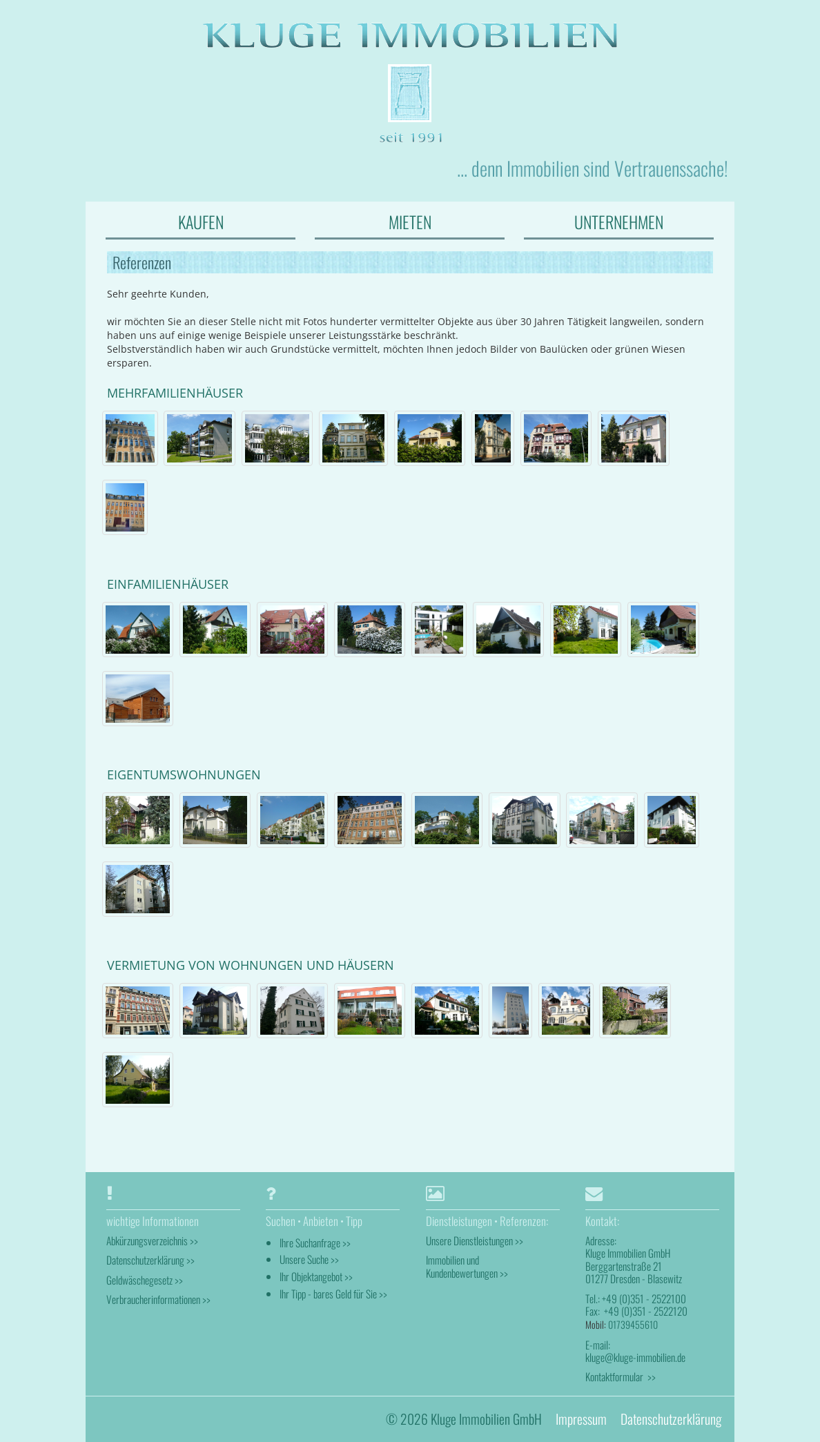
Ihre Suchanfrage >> (315, 1242)
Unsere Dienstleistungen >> (474, 1240)
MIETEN (410, 221)
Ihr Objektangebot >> (316, 1276)
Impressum (581, 1419)
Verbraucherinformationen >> (158, 1299)
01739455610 (633, 1324)
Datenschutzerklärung (671, 1419)
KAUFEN (201, 221)
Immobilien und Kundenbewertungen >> (467, 1266)
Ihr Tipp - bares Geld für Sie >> (333, 1293)
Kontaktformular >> (620, 1376)
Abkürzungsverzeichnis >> (152, 1240)
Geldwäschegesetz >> (144, 1279)
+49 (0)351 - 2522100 (644, 1298)
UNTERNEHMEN (618, 221)
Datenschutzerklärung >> (150, 1259)
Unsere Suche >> (309, 1259)
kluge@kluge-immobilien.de (635, 1357)
